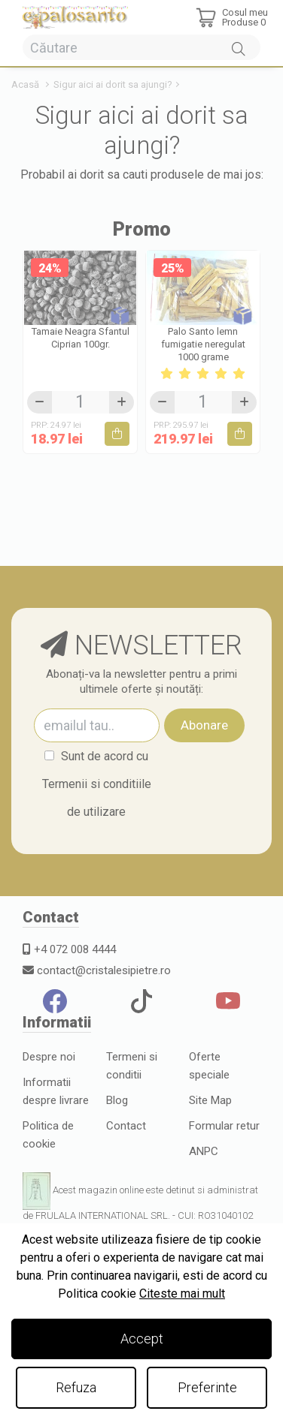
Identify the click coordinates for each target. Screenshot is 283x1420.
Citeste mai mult (182, 1293)
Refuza (76, 1387)
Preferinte (207, 1387)
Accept (141, 1338)
